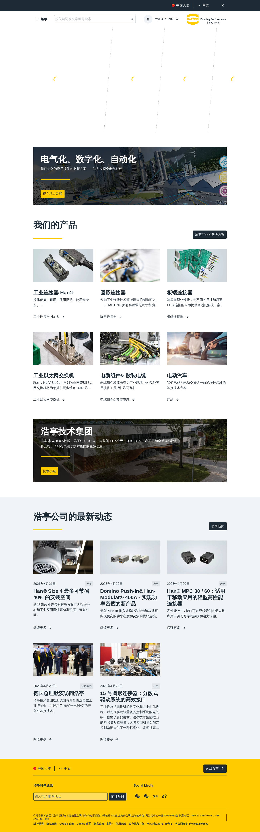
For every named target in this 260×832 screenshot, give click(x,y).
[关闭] (222, 5)
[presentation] (203, 5)
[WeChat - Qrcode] (137, 796)
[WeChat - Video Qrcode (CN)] (146, 796)
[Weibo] (164, 796)
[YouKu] (155, 796)
